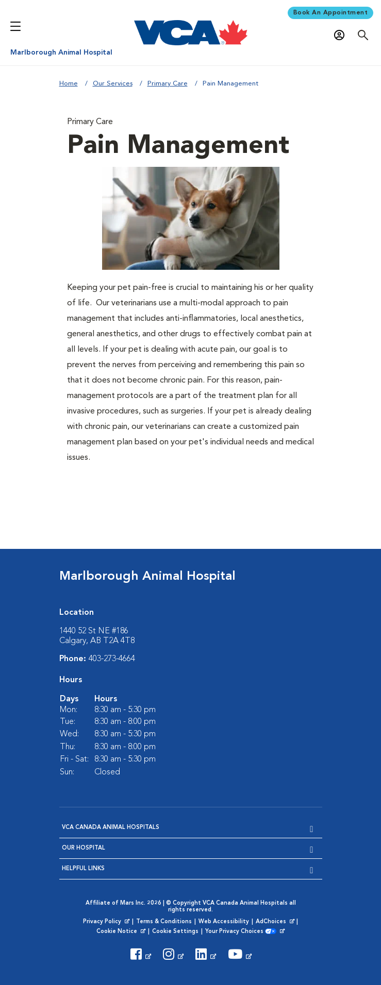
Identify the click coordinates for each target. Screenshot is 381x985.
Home (68, 83)
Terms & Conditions (164, 922)
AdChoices (275, 922)
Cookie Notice (121, 932)
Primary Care (167, 83)
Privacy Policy (107, 922)
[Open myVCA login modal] (342, 35)
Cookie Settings (175, 932)
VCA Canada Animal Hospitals (110, 828)
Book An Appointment (330, 13)
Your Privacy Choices (241, 931)
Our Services (112, 83)
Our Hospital (83, 848)
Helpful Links (83, 869)
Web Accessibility (223, 922)
